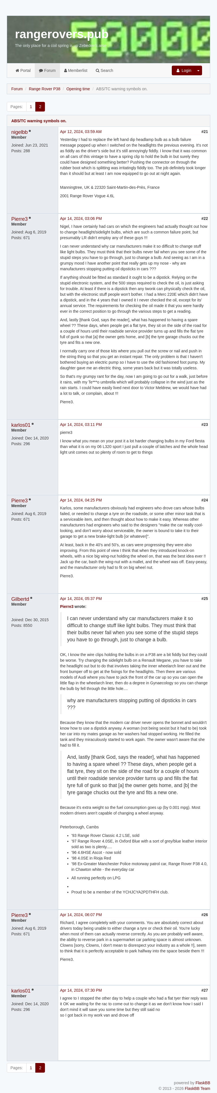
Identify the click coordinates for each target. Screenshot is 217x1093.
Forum (47, 70)
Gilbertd (20, 599)
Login (183, 70)
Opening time (78, 89)
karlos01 (21, 425)
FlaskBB (203, 1083)
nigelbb (19, 132)
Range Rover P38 (44, 89)
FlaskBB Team (197, 1088)
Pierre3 (19, 219)
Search (104, 70)
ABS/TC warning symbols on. (38, 121)
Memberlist (75, 70)
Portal (23, 70)
